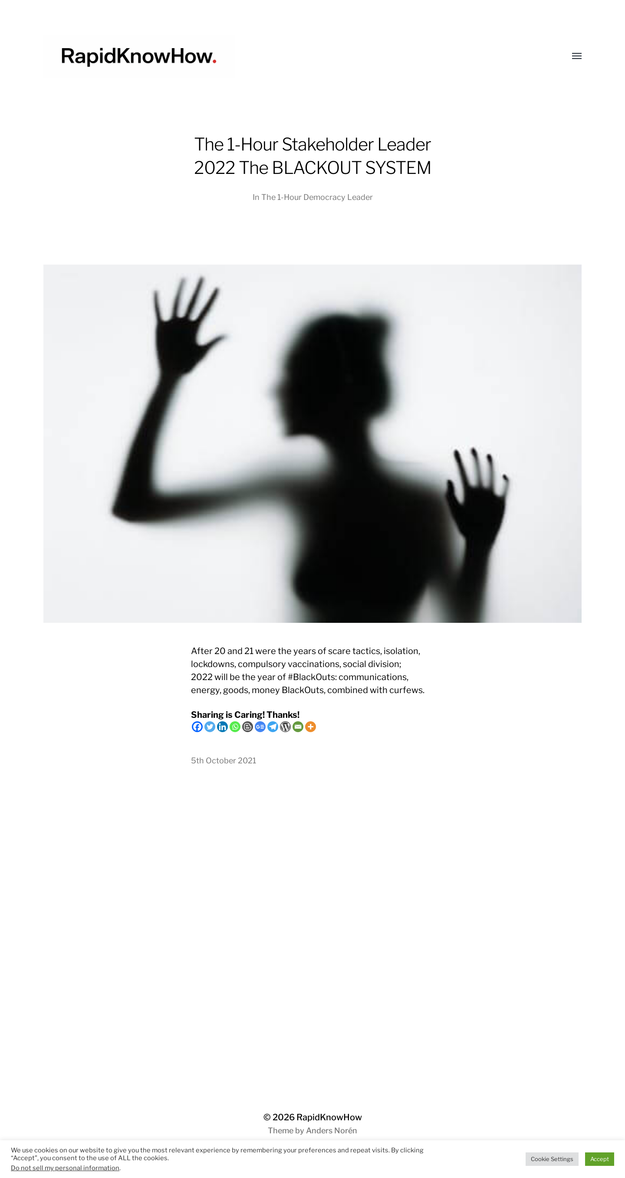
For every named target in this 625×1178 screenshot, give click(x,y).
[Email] (298, 726)
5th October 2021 (223, 760)
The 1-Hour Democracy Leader (317, 197)
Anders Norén (331, 1130)
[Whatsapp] (235, 726)
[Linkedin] (222, 726)
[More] (310, 726)
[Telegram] (272, 726)
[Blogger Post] (247, 726)
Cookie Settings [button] (552, 1158)
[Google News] (260, 726)
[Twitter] (209, 726)
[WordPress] (285, 726)
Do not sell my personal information (65, 1168)
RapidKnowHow (329, 1117)
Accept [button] (599, 1158)
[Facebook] (197, 726)
